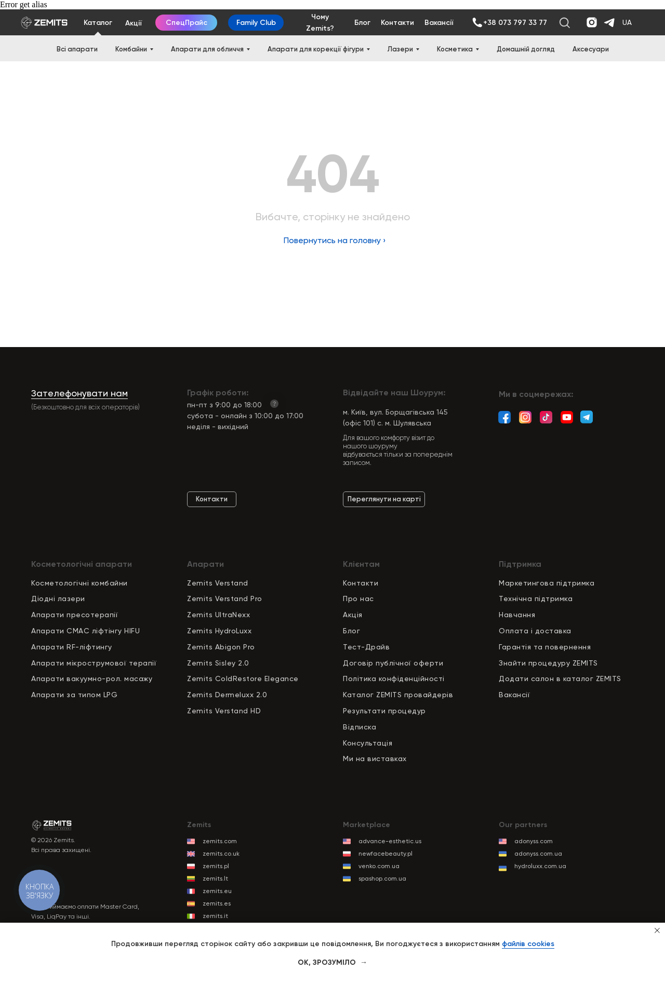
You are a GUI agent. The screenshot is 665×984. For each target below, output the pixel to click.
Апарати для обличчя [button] (207, 49)
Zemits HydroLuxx (219, 631)
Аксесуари (591, 49)
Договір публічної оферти (393, 663)
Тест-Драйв (366, 647)
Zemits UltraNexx (218, 614)
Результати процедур (384, 711)
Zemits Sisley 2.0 (218, 663)
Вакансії (514, 694)
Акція (353, 614)
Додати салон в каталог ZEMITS (560, 678)
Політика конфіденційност (393, 678)
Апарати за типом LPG (74, 694)
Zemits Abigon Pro (221, 647)
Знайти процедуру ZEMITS (548, 663)
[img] (477, 23)
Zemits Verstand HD (224, 711)
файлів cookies (528, 943)
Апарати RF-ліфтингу (71, 647)
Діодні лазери (58, 598)
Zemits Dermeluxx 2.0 (227, 694)
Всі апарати (77, 49)
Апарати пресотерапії (74, 614)
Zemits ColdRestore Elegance (243, 678)
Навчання (517, 614)
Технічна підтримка (536, 598)
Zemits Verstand (217, 583)
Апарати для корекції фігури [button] (316, 49)
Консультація (367, 743)
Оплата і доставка (535, 631)
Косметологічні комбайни (79, 583)
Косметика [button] (455, 49)
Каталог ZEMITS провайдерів (398, 694)
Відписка (359, 727)
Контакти (360, 583)
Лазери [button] (400, 49)
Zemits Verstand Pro (224, 598)
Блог (351, 631)
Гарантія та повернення (545, 647)
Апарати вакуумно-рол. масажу (91, 678)
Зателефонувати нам (79, 393)
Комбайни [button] (131, 49)
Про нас (358, 598)
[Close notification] (657, 930)
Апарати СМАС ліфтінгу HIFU (85, 631)
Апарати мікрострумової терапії (93, 663)
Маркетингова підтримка (546, 583)
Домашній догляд (526, 49)
